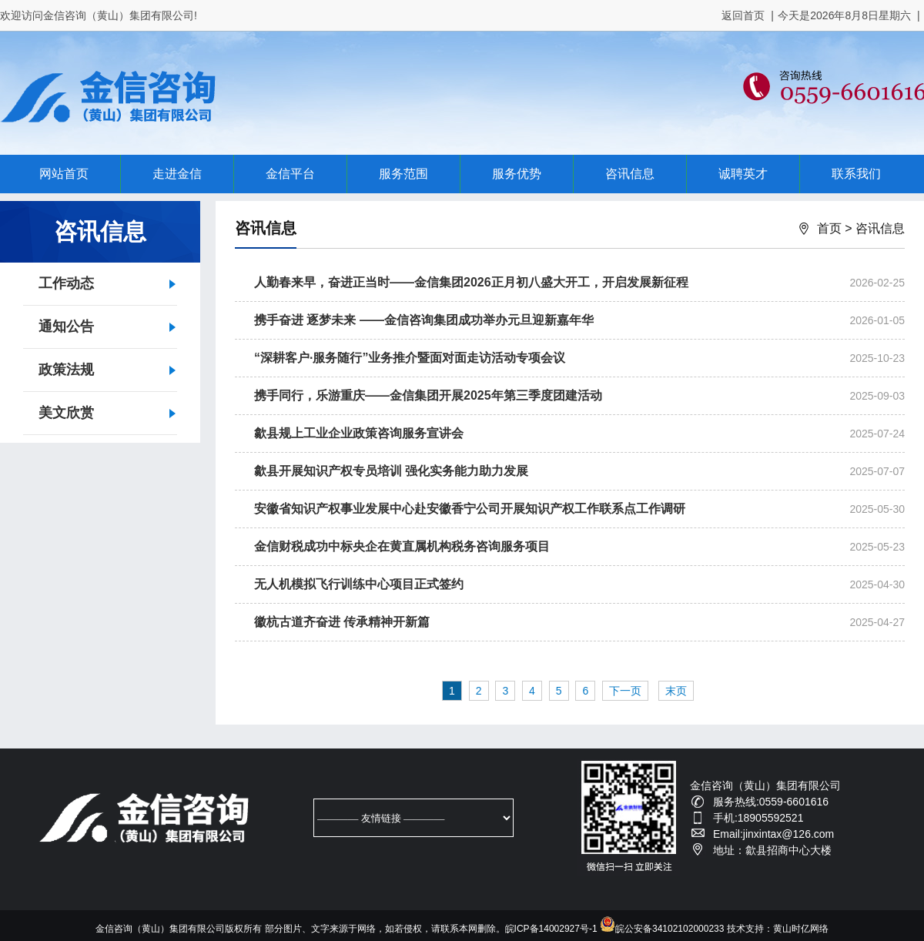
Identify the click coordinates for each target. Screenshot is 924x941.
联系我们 (856, 173)
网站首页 (64, 173)
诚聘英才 (743, 173)
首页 (829, 228)
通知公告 (66, 326)
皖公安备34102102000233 (662, 928)
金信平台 (290, 173)
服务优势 (516, 173)
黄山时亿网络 (801, 928)
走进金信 (177, 173)
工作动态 (66, 283)
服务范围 (403, 173)
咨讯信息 (629, 173)
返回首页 (743, 15)
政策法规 (66, 369)
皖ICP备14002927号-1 (551, 928)
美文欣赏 (66, 412)
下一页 (625, 691)
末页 (676, 691)
